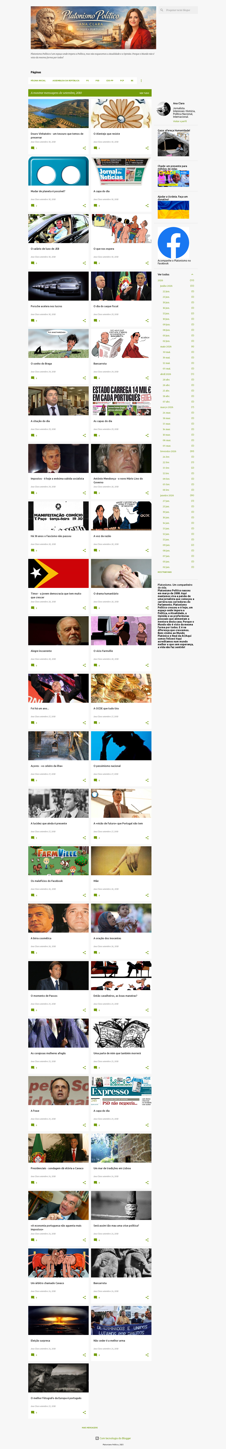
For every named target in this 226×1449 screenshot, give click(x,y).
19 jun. (166, 302)
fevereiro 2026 (168, 451)
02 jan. (166, 567)
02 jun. (166, 341)
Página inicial (38, 81)
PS (87, 81)
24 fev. (166, 456)
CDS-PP (109, 81)
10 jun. (166, 319)
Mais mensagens (90, 1428)
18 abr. (166, 396)
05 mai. (167, 368)
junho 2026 (166, 286)
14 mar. (166, 429)
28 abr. (166, 379)
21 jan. (166, 506)
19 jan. (166, 512)
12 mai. (166, 363)
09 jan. (166, 545)
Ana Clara (178, 103)
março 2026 (166, 407)
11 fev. (166, 473)
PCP (122, 81)
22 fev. (166, 462)
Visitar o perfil (180, 121)
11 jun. (166, 313)
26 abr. (166, 385)
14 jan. (166, 523)
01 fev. (166, 490)
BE (132, 81)
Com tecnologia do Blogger (113, 1438)
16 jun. (166, 308)
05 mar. (167, 445)
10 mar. (166, 434)
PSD (97, 81)
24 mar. (167, 412)
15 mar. (167, 423)
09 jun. (166, 324)
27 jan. (166, 501)
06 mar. (167, 440)
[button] (84, 148)
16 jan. (166, 517)
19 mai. (166, 357)
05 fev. (166, 484)
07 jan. (166, 556)
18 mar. (167, 418)
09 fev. (166, 478)
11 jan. (166, 539)
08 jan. (166, 550)
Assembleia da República (66, 81)
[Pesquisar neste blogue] (181, 10)
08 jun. (166, 330)
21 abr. (166, 390)
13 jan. (166, 528)
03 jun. (166, 335)
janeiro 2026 (167, 495)
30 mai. (166, 352)
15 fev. (166, 467)
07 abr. (166, 401)
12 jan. (166, 534)
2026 (160, 280)
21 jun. (166, 297)
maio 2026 (166, 346)
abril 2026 (165, 374)
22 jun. (166, 291)
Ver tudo (144, 93)
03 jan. (166, 561)
